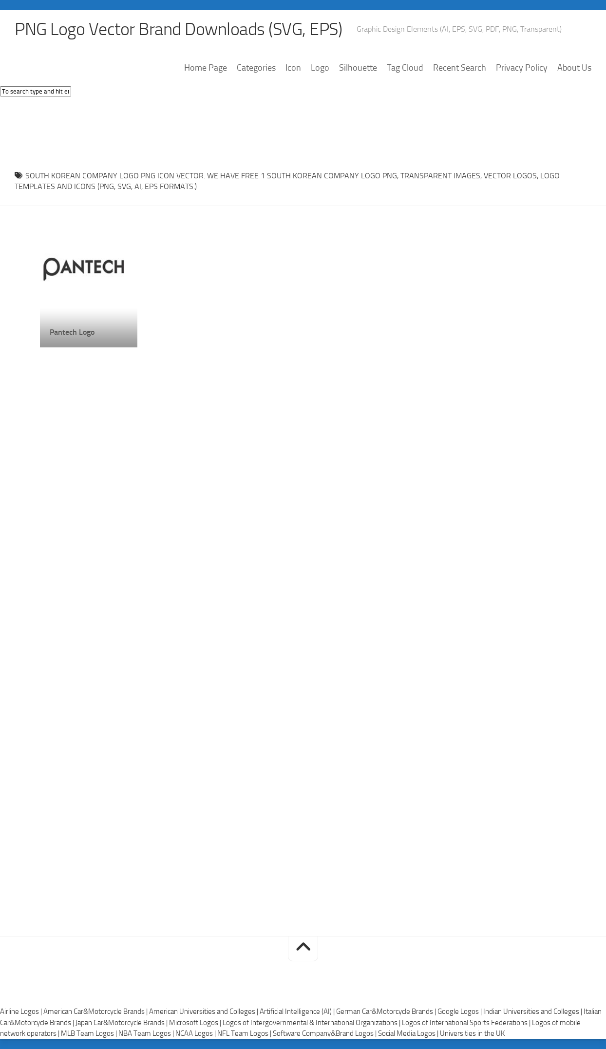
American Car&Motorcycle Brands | (96, 1011)
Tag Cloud (405, 68)
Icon (293, 68)
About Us (574, 68)
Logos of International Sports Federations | (467, 1022)
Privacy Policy (522, 68)
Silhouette (358, 68)
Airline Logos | (21, 1011)
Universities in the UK (472, 1033)
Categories (256, 68)
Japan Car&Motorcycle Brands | (122, 1022)
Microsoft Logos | (196, 1022)
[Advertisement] (303, 131)
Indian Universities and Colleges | (533, 1011)
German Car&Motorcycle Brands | (386, 1011)
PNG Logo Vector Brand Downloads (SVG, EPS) (178, 29)
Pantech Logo (72, 332)
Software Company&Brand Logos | (325, 1033)
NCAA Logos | (196, 1033)
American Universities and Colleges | (204, 1011)
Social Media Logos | (409, 1033)
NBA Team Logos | (146, 1033)
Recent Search (459, 68)
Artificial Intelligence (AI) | (298, 1011)
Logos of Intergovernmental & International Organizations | (312, 1022)
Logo (320, 68)
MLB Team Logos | (89, 1033)
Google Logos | (460, 1011)
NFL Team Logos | (245, 1033)
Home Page (205, 68)
